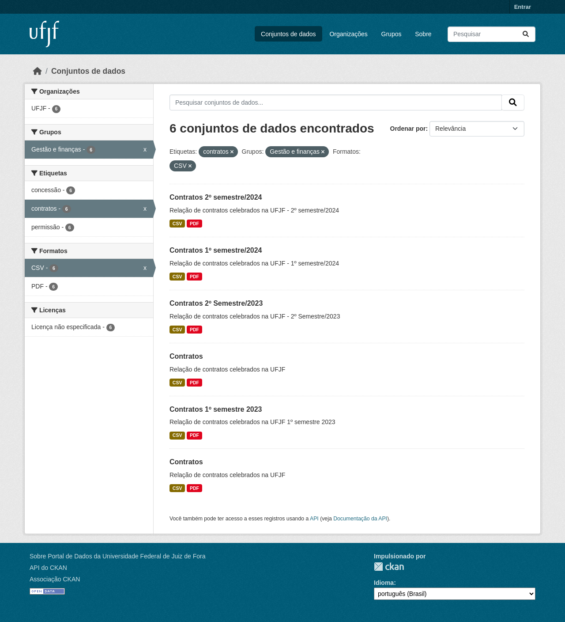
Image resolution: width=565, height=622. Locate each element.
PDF (194, 223)
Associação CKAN (55, 579)
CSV (177, 223)
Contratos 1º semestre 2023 (216, 409)
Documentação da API (360, 519)
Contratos (186, 356)
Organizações (348, 34)
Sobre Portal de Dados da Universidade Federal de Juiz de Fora (117, 556)
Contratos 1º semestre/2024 (216, 250)
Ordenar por (408, 128)
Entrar (522, 7)
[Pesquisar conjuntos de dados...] (491, 34)
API (314, 519)
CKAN (389, 566)
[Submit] (526, 34)
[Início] (37, 71)
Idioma (384, 582)
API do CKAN (48, 567)
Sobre (423, 34)
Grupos (391, 34)
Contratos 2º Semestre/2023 (216, 303)
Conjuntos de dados (288, 34)
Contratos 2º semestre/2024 (216, 197)
